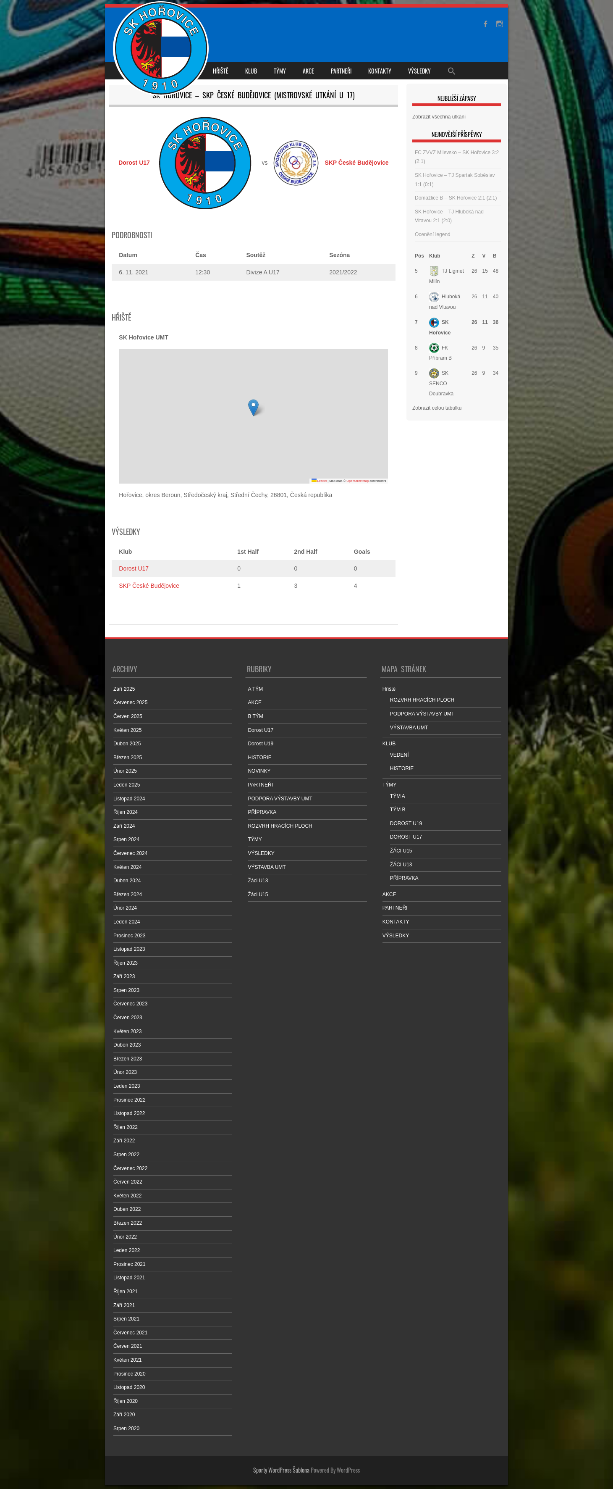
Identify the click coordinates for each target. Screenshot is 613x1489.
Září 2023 (124, 976)
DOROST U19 (406, 823)
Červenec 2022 (130, 1168)
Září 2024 (124, 826)
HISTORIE (259, 757)
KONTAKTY (379, 70)
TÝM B (398, 810)
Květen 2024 (127, 867)
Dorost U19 (260, 744)
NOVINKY (259, 771)
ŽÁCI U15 (401, 851)
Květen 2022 (127, 1196)
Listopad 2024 (129, 799)
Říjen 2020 (125, 1401)
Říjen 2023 (125, 963)
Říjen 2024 (125, 812)
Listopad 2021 (129, 1278)
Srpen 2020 (126, 1428)
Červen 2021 (127, 1346)
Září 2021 (124, 1305)
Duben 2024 (127, 881)
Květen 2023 (127, 1031)
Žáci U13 (258, 881)
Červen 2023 (127, 1018)
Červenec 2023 (130, 1004)
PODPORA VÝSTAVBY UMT (280, 799)
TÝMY (280, 70)
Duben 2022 (127, 1209)
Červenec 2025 (130, 702)
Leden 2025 (126, 785)
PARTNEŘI (341, 70)
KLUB (251, 70)
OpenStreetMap (357, 481)
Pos (419, 256)
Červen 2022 (127, 1182)
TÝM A (397, 796)
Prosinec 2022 (129, 1100)
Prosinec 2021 (129, 1264)
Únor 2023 (125, 1072)
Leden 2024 (126, 922)
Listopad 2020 (129, 1387)
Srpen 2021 (126, 1319)
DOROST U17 (406, 837)
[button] (253, 407)
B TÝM (255, 716)
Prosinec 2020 (129, 1374)
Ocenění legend (433, 234)
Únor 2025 (125, 771)
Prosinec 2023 (129, 936)
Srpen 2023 (126, 990)
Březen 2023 (127, 1059)
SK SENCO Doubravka (441, 383)
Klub (434, 256)
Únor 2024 (125, 908)
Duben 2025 (127, 744)
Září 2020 (124, 1415)
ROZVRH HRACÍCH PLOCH (280, 826)
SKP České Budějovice (149, 585)
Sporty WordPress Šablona (281, 1469)
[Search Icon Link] (451, 70)
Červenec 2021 (130, 1333)
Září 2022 (124, 1141)
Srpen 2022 (126, 1155)
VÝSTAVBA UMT (267, 867)
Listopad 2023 (129, 949)
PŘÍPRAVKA (262, 812)
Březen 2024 (127, 894)
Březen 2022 (127, 1223)
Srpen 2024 (126, 839)
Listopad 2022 (129, 1113)
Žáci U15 (258, 894)
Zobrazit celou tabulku (436, 408)
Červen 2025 (127, 716)
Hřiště (220, 70)
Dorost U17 (134, 568)
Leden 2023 (126, 1086)
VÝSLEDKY (419, 70)
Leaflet (319, 481)
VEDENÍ (399, 755)
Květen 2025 (127, 730)
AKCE (308, 70)
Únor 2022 (125, 1237)
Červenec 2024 (130, 853)
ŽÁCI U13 (401, 865)
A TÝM (255, 689)
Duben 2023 (127, 1045)
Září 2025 (124, 689)
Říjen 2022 (125, 1127)
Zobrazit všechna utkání (439, 117)
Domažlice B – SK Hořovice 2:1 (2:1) (456, 198)
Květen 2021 (127, 1360)
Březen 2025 (127, 757)
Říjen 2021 (125, 1291)
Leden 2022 (126, 1250)
